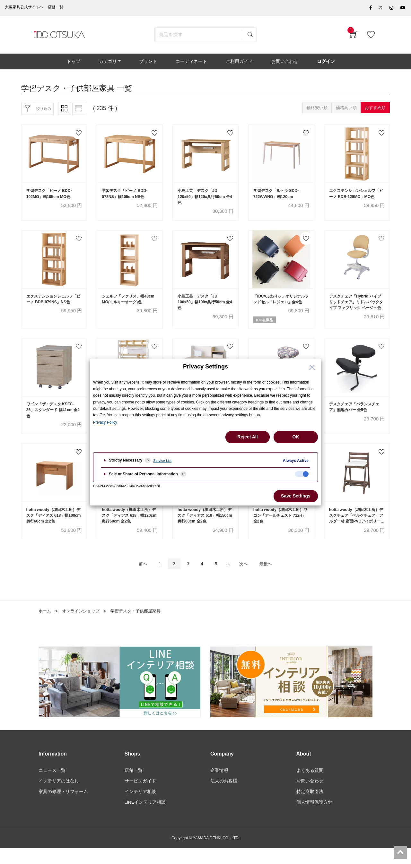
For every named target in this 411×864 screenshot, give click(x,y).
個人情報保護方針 (314, 817)
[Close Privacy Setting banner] (312, 367)
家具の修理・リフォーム (63, 806)
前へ (137, 578)
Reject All (247, 436)
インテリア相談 (140, 806)
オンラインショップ (83, 625)
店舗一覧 (134, 785)
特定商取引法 (309, 806)
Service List (162, 460)
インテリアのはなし (59, 796)
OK (296, 436)
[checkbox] (302, 474)
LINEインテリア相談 (145, 817)
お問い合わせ (309, 796)
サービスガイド (140, 796)
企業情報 (219, 785)
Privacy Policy (105, 422)
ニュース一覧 (52, 785)
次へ (246, 578)
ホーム (45, 625)
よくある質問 (309, 785)
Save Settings (295, 495)
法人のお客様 (223, 796)
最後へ (271, 578)
